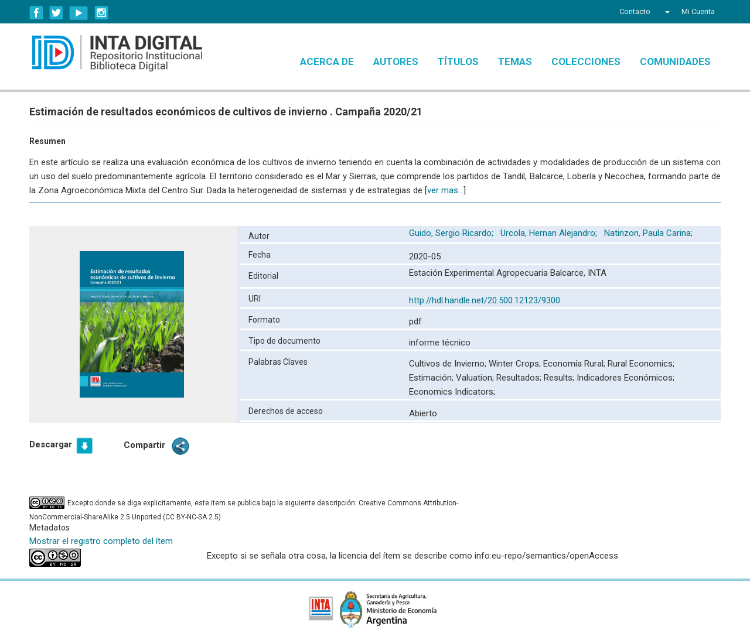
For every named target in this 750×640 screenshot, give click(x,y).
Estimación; (432, 377)
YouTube (78, 13)
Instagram (101, 13)
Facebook (36, 13)
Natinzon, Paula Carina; (649, 233)
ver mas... (445, 190)
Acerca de (327, 61)
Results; (560, 377)
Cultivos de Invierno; (449, 363)
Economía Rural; (575, 363)
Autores (395, 61)
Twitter (56, 13)
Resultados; (520, 377)
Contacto (634, 11)
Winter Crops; (516, 363)
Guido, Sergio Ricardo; (452, 233)
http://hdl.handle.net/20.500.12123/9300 (484, 300)
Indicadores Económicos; (625, 377)
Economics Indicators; (452, 391)
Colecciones (586, 61)
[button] (666, 11)
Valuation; (476, 377)
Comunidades (675, 61)
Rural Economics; (641, 363)
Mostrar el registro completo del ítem (101, 541)
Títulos (458, 61)
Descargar (50, 444)
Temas (515, 61)
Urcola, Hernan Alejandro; (549, 233)
